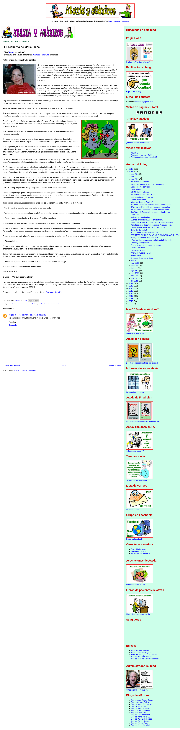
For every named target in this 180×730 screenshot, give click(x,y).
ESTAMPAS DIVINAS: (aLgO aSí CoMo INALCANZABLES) (154, 235)
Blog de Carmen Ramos (140, 711)
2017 (131, 296)
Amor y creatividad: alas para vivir (144, 238)
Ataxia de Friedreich (41, 55)
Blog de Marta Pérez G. (140, 717)
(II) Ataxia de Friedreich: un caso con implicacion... (151, 207)
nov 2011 (135, 278)
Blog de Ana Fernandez (140, 715)
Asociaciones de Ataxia (135, 585)
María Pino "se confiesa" (140, 187)
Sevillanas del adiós (54, 292)
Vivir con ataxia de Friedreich (142, 197)
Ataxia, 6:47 (135, 153)
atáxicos (34, 304)
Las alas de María (138, 248)
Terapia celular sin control (136, 480)
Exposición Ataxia (138, 250)
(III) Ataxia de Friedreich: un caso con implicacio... (151, 210)
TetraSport (135, 215)
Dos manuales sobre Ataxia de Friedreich (142, 422)
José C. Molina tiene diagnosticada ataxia (147, 184)
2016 (131, 294)
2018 (131, 299)
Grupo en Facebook (134, 539)
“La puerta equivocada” (140, 182)
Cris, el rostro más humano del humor (146, 245)
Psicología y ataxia (138, 551)
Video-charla (136, 255)
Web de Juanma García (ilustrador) (145, 659)
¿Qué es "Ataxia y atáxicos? (137, 143)
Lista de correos (132, 510)
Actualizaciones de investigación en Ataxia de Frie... (151, 225)
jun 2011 (135, 266)
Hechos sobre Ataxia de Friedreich (144, 233)
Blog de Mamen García (140, 721)
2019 (131, 301)
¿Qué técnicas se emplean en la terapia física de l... (151, 240)
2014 (131, 288)
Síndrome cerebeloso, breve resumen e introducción (152, 222)
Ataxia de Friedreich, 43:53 (141, 155)
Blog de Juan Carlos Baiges (142, 700)
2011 (131, 172)
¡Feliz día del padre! (139, 230)
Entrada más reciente (11, 365)
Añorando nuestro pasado (141, 253)
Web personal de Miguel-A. (142, 653)
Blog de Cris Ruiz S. (139, 713)
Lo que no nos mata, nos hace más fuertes (148, 227)
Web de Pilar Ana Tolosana (142, 657)
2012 (131, 283)
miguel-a (12, 315)
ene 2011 (135, 174)
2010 (131, 169)
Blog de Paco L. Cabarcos (141, 719)
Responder (12, 325)
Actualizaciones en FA (135, 451)
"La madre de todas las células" (143, 194)
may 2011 (135, 263)
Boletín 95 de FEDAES (140, 192)
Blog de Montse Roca (139, 723)
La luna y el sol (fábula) (140, 243)
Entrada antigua (114, 365)
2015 (131, 291)
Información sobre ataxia (136, 392)
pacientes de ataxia (52, 304)
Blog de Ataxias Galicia (140, 702)
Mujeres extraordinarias (140, 217)
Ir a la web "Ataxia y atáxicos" (138, 62)
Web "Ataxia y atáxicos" (140, 650)
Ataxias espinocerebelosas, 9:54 (144, 157)
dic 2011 (134, 281)
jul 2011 (134, 268)
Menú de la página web (135, 333)
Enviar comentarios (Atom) (25, 370)
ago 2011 (135, 271)
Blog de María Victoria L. (141, 725)
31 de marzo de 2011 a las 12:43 (32, 315)
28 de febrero (136, 189)
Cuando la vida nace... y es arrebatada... (147, 220)
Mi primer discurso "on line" (142, 202)
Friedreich (41, 304)
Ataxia (12, 52)
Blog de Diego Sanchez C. (141, 704)
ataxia (13, 304)
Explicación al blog (133, 92)
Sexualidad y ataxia (139, 549)
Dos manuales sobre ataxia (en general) (142, 363)
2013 (131, 286)
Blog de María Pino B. (140, 706)
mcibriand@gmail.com (144, 102)
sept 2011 (135, 273)
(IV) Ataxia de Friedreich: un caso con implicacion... (151, 212)
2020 (131, 304)
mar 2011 (135, 179)
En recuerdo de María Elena (142, 258)
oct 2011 (135, 276)
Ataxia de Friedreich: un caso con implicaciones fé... (151, 205)
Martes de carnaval (138, 200)
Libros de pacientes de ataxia (138, 614)
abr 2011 (135, 260)
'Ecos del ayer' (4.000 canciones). (144, 655)
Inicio (64, 365)
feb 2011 (135, 177)
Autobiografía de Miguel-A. (137, 690)
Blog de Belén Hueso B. (140, 708)
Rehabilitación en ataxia (140, 553)
